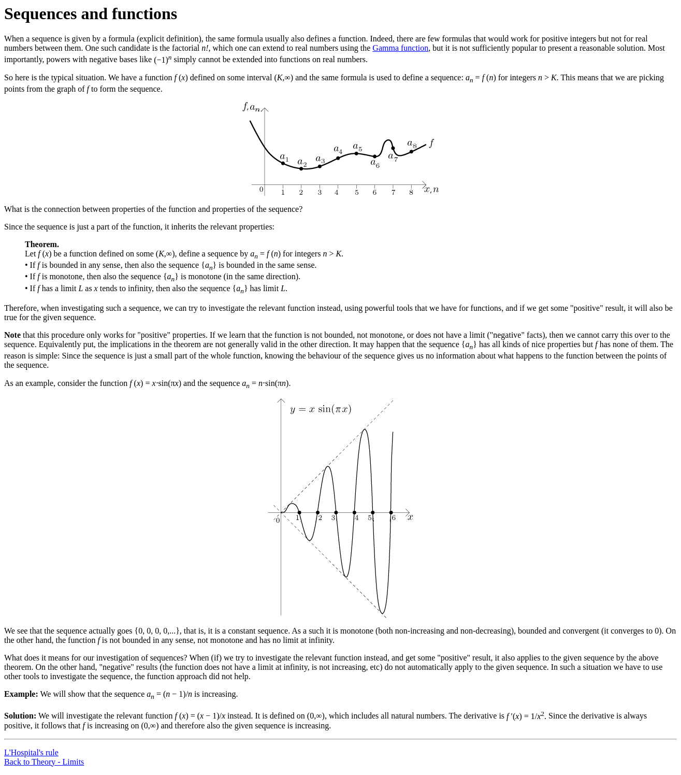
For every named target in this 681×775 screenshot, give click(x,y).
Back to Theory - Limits (44, 761)
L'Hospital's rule (31, 752)
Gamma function (400, 48)
